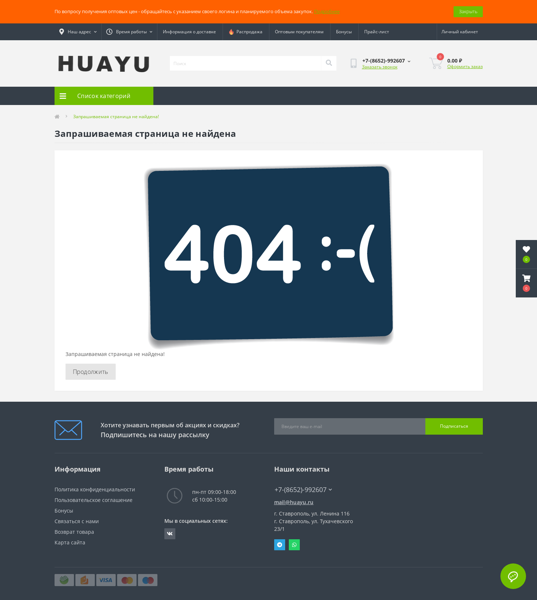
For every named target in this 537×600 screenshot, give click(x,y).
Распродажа (245, 32)
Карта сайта (70, 542)
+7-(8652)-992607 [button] (303, 489)
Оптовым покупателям (299, 32)
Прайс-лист (376, 32)
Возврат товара (74, 531)
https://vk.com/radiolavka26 (170, 533)
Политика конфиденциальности (95, 489)
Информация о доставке (189, 32)
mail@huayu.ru (294, 502)
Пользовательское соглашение (94, 499)
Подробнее (327, 11)
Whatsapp (294, 544)
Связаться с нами (77, 521)
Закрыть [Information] (468, 11)
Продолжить (90, 372)
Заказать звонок (380, 67)
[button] (526, 283)
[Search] (328, 63)
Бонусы (344, 32)
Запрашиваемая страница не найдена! (116, 116)
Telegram (279, 544)
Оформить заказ (465, 66)
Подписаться (454, 426)
